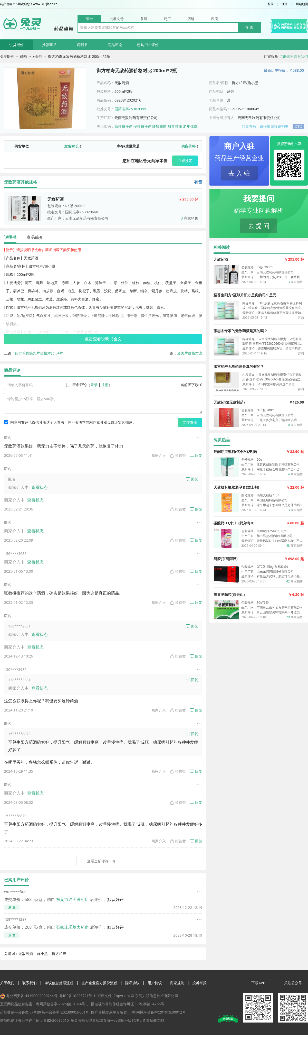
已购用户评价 (148, 44)
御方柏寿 (59, 953)
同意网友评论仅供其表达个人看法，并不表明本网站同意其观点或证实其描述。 (70, 422)
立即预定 (185, 160)
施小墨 (42, 953)
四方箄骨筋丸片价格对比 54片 (39, 353)
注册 (285, 4)
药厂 (167, 18)
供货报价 (16, 44)
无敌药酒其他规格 (20, 182)
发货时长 (72, 146)
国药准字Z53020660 (130, 108)
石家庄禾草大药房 (72, 927)
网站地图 (302, 4)
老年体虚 (190, 126)
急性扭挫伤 (123, 126)
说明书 (82, 44)
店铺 (191, 18)
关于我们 (7, 982)
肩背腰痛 (175, 126)
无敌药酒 (25, 953)
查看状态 (39, 487)
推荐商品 (49, 44)
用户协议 (155, 982)
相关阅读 (222, 247)
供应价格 (189, 146)
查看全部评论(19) (103, 861)
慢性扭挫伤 (142, 126)
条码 (143, 18)
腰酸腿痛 (159, 126)
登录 (271, 4)
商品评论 (115, 44)
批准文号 (116, 18)
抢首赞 (178, 455)
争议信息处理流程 (59, 982)
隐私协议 (132, 982)
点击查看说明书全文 (103, 339)
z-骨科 (38, 56)
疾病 (214, 18)
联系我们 (29, 982)
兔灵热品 (222, 439)
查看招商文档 (153, 1020)
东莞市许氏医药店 (72, 899)
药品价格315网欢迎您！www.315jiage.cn (28, 4)
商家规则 (177, 982)
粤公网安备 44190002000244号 (31, 995)
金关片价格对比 (189, 353)
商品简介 (35, 237)
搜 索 (249, 27)
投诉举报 (199, 982)
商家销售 (189, 218)
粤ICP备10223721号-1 (77, 995)
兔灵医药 (7, 56)
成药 (24, 56)
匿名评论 (76, 384)
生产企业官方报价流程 (99, 982)
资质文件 (104, 995)
